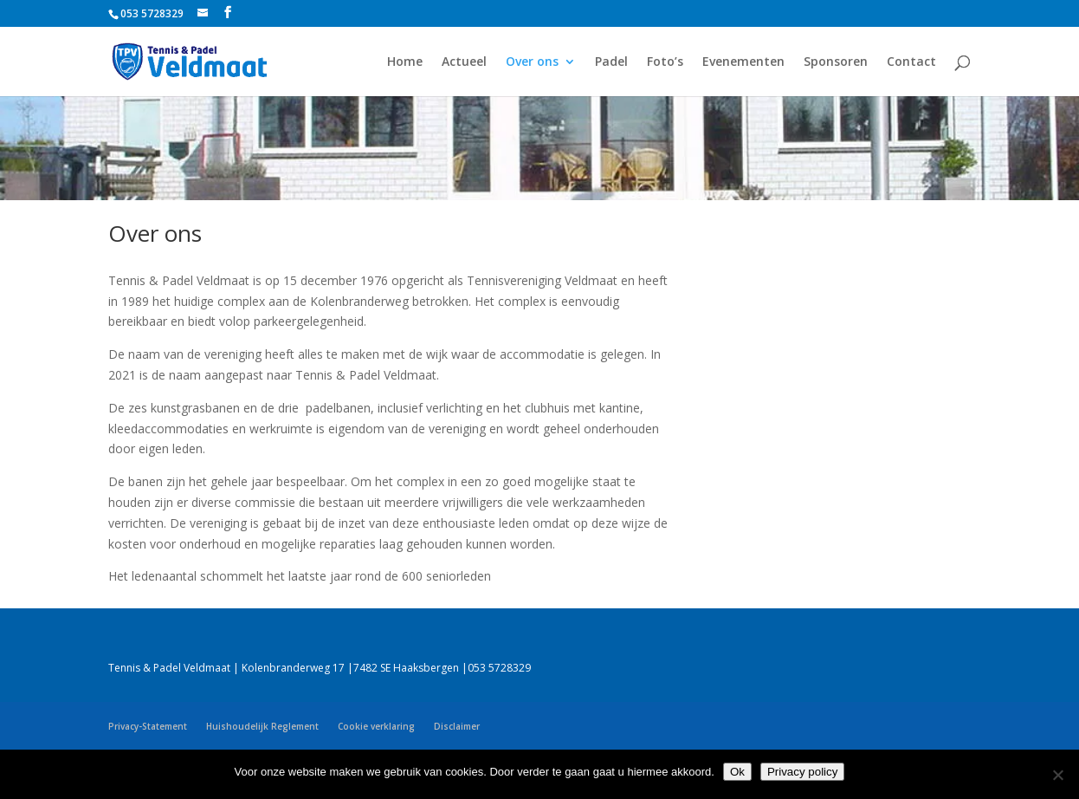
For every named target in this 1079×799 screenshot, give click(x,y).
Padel (611, 62)
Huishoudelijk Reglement (262, 726)
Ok (737, 771)
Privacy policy (802, 771)
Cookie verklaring (376, 726)
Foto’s (665, 62)
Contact (911, 62)
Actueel (464, 62)
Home (405, 62)
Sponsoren (836, 62)
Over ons (532, 62)
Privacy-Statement (147, 726)
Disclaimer (457, 726)
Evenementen (743, 62)
